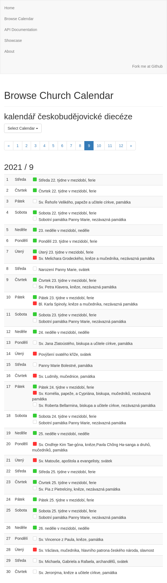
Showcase (13, 40)
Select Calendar (23, 128)
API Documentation (20, 29)
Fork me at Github (147, 66)
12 (121, 146)
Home (9, 8)
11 (110, 146)
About (9, 51)
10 (99, 146)
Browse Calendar (18, 19)
